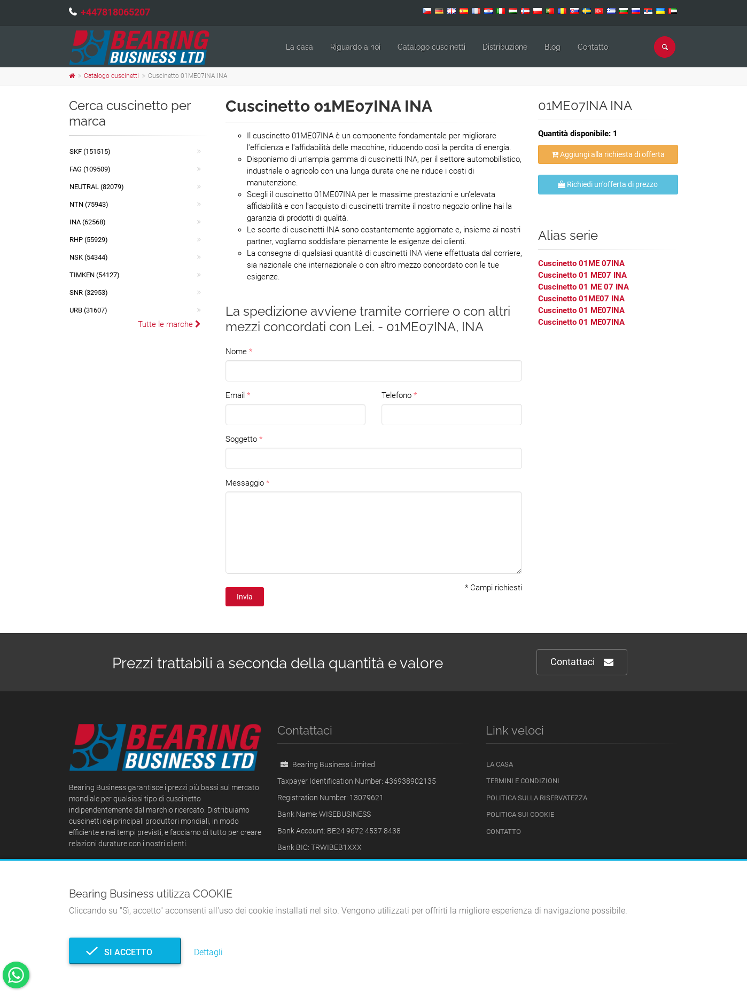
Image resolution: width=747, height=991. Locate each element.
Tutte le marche (169, 324)
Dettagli (208, 952)
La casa (299, 47)
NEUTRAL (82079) (96, 187)
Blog (552, 47)
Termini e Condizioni (522, 781)
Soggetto (241, 439)
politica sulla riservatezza (536, 798)
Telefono (396, 395)
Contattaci (581, 662)
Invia (245, 596)
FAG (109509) (90, 169)
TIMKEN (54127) (94, 275)
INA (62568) (87, 222)
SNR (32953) (88, 292)
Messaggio (244, 483)
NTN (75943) (88, 204)
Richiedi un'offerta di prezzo (608, 184)
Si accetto (125, 952)
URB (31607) (88, 310)
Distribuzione (505, 47)
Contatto (593, 47)
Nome (236, 351)
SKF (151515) (90, 151)
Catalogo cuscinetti (431, 47)
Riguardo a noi (355, 47)
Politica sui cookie (520, 814)
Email (235, 395)
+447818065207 (115, 12)
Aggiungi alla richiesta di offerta (608, 154)
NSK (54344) (88, 257)
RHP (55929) (88, 240)
